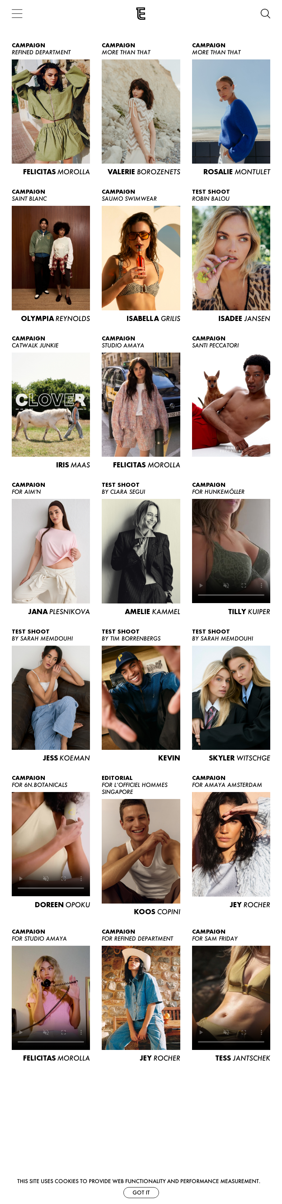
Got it (141, 1192)
